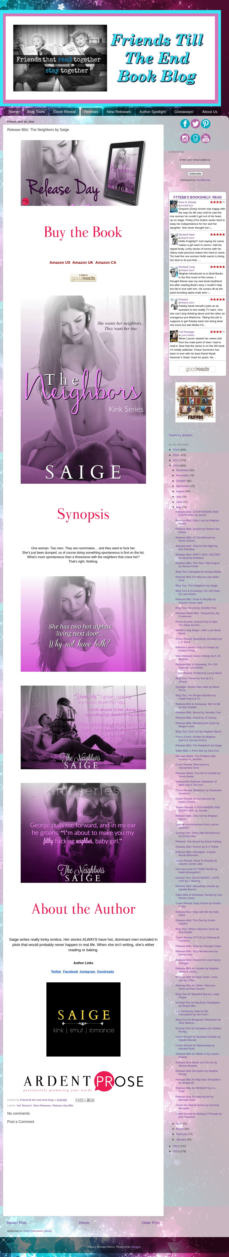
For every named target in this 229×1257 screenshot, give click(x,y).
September (183, 486)
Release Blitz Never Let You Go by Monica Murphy (196, 1064)
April (179, 1123)
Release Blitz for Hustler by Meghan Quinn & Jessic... (197, 970)
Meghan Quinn (187, 238)
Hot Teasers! (24, 1105)
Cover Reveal (64, 112)
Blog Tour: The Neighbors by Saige (197, 585)
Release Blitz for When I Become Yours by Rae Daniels (195, 987)
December (182, 470)
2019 (176, 449)
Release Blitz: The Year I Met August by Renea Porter (198, 565)
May (179, 507)
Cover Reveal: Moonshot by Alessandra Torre (192, 766)
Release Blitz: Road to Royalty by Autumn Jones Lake (196, 601)
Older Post (151, 1223)
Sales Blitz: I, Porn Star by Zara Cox (197, 750)
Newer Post (17, 1223)
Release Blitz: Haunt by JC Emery (196, 717)
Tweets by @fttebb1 (181, 435)
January (181, 1139)
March (180, 1128)
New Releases (119, 112)
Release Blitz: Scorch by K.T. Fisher (197, 846)
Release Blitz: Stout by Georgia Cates (198, 946)
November (182, 475)
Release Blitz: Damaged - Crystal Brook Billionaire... (196, 853)
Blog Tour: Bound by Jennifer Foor (196, 607)
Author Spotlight (152, 112)
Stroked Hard (187, 234)
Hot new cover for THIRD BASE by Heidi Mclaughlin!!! (196, 871)
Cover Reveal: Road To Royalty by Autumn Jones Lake (196, 862)
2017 (176, 460)
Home (13, 112)
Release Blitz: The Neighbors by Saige (199, 745)
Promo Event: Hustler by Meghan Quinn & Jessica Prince (196, 738)
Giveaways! (184, 112)
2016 (176, 465)
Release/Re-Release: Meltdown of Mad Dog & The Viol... (196, 783)
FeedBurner (203, 180)
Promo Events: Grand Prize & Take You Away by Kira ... (197, 623)
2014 (176, 1151)
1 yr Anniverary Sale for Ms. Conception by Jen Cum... (193, 1013)
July (179, 496)
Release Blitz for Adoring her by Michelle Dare (195, 1098)
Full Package (186, 331)
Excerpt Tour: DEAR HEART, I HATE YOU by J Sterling (197, 879)
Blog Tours (36, 112)
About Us (210, 112)
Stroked (183, 299)
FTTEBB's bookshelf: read (197, 197)
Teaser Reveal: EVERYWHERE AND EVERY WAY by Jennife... (198, 809)
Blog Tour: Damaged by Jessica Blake (198, 571)
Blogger (136, 1246)
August (180, 491)
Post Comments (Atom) (38, 1230)
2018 (176, 455)
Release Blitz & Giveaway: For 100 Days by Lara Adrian (197, 666)
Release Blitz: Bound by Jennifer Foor (198, 712)
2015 (176, 1146)
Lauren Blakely (187, 335)
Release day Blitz (62, 1105)
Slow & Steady (187, 202)
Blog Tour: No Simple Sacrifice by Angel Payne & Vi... (196, 697)
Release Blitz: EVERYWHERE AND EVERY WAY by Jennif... (197, 513)
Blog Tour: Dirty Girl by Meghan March (199, 731)
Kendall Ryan (187, 205)
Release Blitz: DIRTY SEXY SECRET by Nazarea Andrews (198, 556)
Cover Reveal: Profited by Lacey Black (199, 673)
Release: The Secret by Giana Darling (198, 841)
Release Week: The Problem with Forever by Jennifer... (196, 758)
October (181, 480)
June (179, 501)
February (182, 1134)
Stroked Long (187, 266)
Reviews (91, 112)
